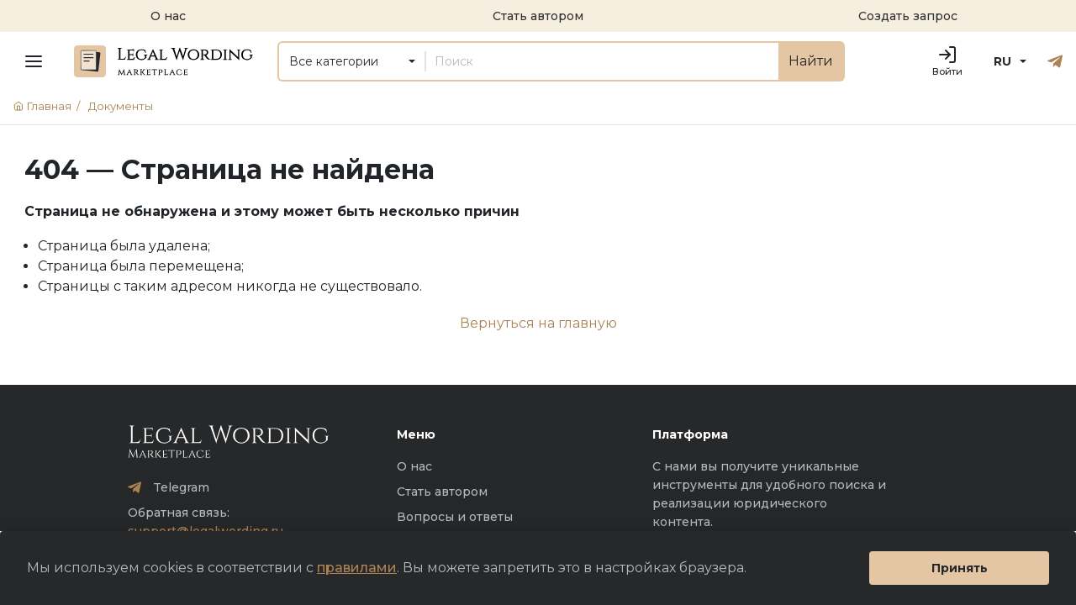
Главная (49, 105)
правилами (357, 568)
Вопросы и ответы (455, 516)
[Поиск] (602, 61)
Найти (811, 61)
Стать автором (442, 491)
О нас (414, 466)
